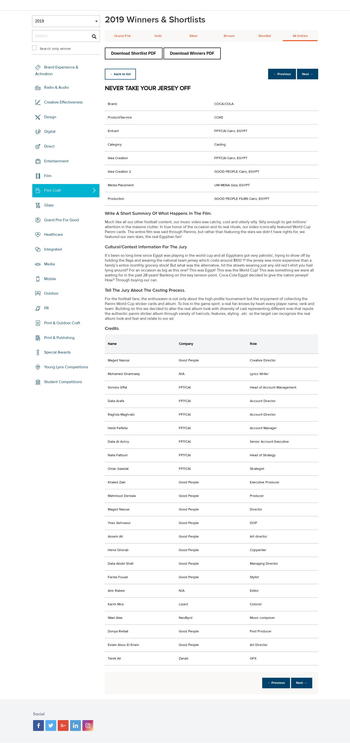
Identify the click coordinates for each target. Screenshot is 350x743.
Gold (158, 36)
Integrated (53, 249)
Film (48, 175)
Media (49, 264)
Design (50, 116)
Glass (49, 205)
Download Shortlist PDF (133, 53)
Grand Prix (122, 36)
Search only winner (55, 49)
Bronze (229, 36)
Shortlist (264, 36)
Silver (193, 36)
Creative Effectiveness (63, 102)
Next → (306, 74)
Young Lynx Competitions (66, 367)
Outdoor (51, 293)
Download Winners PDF (192, 53)
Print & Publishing (59, 337)
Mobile (50, 278)
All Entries (300, 36)
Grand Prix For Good (61, 220)
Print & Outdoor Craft (62, 323)
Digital (49, 131)
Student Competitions (63, 381)
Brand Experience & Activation (56, 70)
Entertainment (56, 161)
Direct (49, 146)
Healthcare (53, 234)
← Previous (279, 74)
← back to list (121, 74)
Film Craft (52, 190)
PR (46, 308)
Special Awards (57, 352)
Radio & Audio (56, 87)
